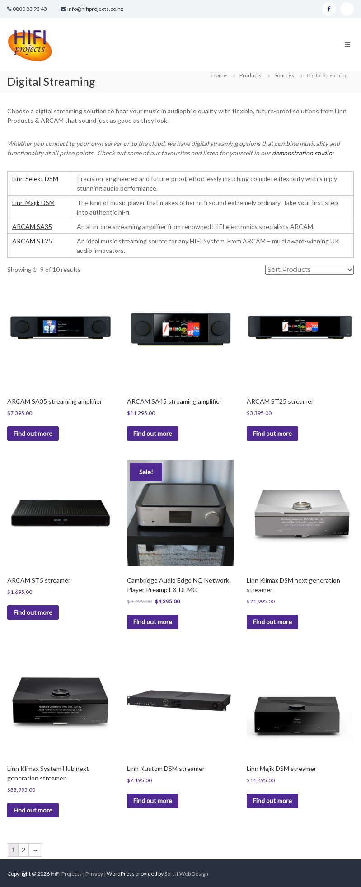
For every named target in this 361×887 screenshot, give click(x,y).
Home (219, 75)
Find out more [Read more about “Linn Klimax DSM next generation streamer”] (272, 622)
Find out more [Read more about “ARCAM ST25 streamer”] (272, 433)
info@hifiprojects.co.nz (95, 8)
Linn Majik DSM (33, 202)
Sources (284, 75)
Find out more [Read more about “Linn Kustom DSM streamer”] (152, 800)
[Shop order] (309, 270)
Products (250, 75)
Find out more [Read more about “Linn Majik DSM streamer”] (272, 800)
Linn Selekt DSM (35, 178)
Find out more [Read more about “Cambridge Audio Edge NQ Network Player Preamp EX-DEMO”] (152, 622)
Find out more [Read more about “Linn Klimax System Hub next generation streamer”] (33, 810)
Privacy (94, 873)
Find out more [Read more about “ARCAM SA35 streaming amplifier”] (33, 433)
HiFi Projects (66, 873)
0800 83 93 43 (30, 8)
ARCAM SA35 (32, 226)
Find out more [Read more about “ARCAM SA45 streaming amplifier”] (152, 433)
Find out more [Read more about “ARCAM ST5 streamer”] (33, 612)
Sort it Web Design (186, 873)
